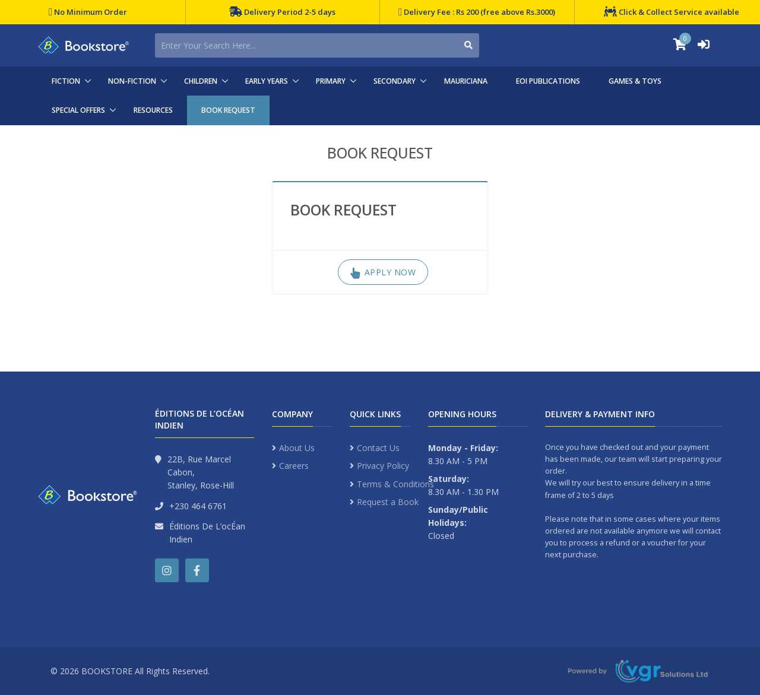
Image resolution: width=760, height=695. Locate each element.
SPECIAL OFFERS (78, 110)
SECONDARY (394, 81)
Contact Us (378, 447)
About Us (297, 447)
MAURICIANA (465, 81)
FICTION (66, 81)
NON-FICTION (132, 81)
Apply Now (383, 272)
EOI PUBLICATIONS (548, 81)
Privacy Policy (383, 465)
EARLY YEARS (266, 81)
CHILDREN (200, 81)
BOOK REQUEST (228, 110)
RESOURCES (153, 110)
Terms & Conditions (395, 484)
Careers (294, 465)
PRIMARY (331, 81)
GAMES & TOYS (635, 81)
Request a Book (388, 501)
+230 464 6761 (198, 506)
